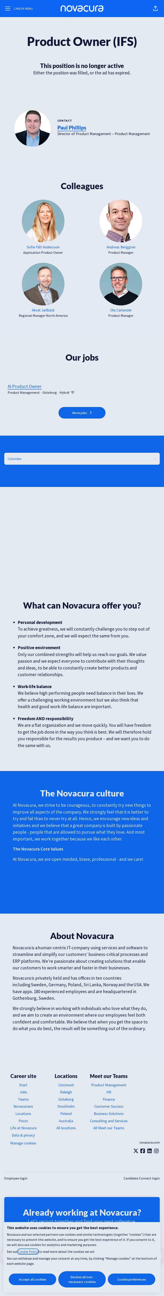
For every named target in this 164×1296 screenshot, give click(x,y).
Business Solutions (109, 1113)
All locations (66, 1127)
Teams (23, 1099)
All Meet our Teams (108, 1127)
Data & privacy (23, 1135)
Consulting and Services (109, 1120)
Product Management (108, 1084)
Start (23, 1084)
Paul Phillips (71, 127)
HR (108, 1092)
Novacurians (23, 1106)
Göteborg (66, 1099)
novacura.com (149, 1142)
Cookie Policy (28, 1251)
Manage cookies (23, 1143)
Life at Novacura (23, 1127)
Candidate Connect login (142, 1178)
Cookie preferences (131, 1279)
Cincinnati (66, 1084)
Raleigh (66, 1092)
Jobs (23, 1092)
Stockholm (66, 1106)
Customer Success (108, 1106)
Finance (109, 1099)
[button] (155, 9)
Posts (23, 1120)
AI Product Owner (82, 386)
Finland (66, 1113)
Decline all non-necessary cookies (82, 1279)
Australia (66, 1120)
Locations (23, 1113)
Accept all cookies (32, 1279)
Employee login (15, 1178)
